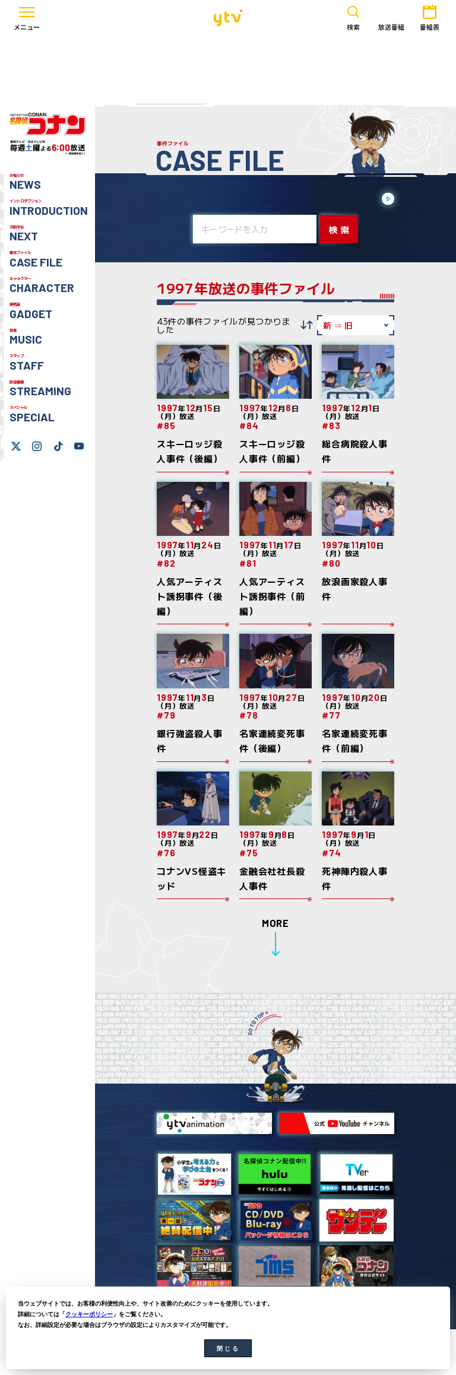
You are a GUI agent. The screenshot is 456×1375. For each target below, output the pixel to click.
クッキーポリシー (89, 1314)
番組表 (429, 16)
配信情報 (40, 388)
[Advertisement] (228, 69)
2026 (190, 199)
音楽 (26, 337)
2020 (340, 199)
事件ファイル (36, 259)
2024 (239, 199)
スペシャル (32, 414)
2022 (290, 199)
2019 (364, 199)
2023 (265, 199)
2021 (314, 199)
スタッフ (27, 362)
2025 (215, 199)
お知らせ (25, 182)
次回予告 (24, 234)
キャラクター (42, 285)
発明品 (31, 311)
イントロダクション (49, 207)
